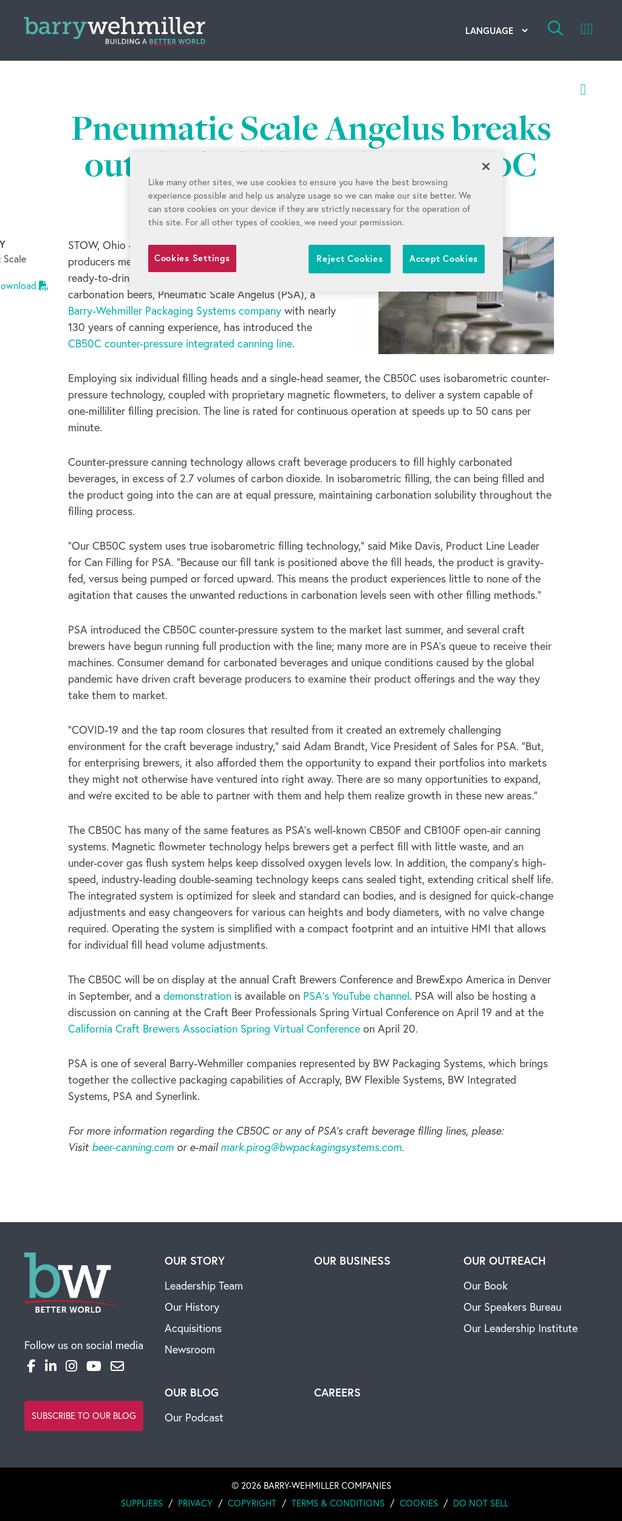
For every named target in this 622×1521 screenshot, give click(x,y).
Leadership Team (204, 1286)
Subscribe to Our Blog (84, 1415)
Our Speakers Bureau (512, 1307)
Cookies (419, 1503)
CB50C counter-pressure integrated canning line (180, 343)
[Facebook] (31, 1366)
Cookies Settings (192, 258)
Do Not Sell (480, 1503)
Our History (192, 1307)
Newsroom (190, 1349)
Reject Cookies (349, 258)
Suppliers (142, 1503)
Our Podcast (194, 1417)
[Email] (117, 1366)
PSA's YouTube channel (356, 996)
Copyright (252, 1503)
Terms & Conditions (338, 1503)
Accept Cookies (443, 258)
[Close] (486, 166)
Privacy (195, 1503)
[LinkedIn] (50, 1366)
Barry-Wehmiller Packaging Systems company (174, 311)
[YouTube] (93, 1366)
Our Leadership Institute (520, 1328)
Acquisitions (193, 1328)
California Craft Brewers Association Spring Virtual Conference (214, 1029)
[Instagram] (71, 1366)
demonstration (197, 996)
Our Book (485, 1286)
